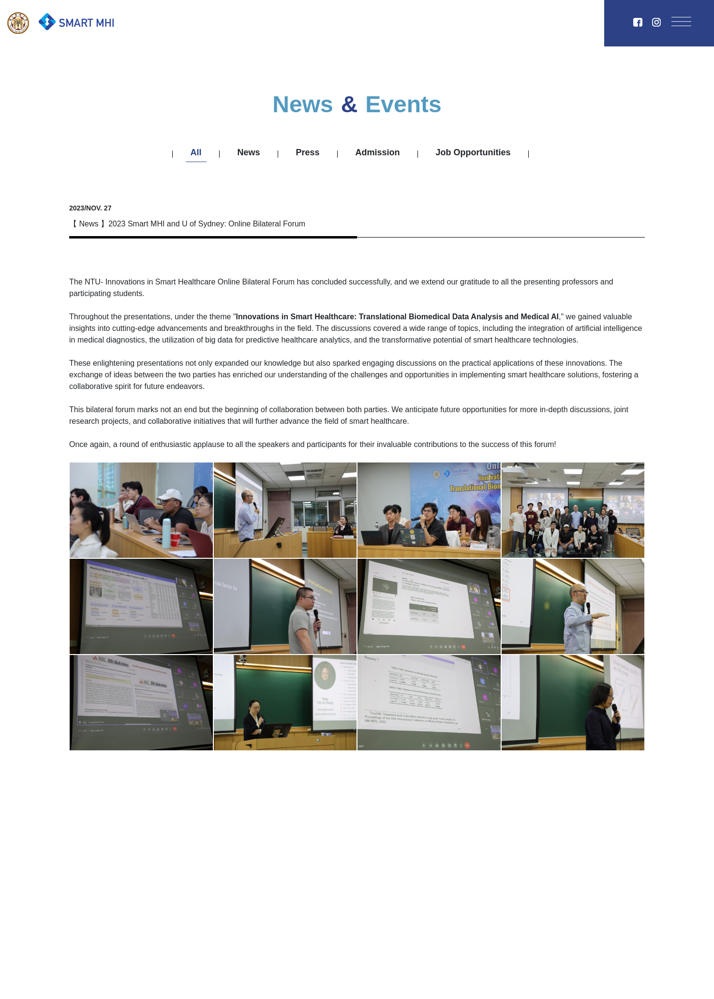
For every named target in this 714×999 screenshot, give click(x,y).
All (196, 152)
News (249, 152)
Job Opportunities (473, 152)
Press (308, 152)
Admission (378, 152)
